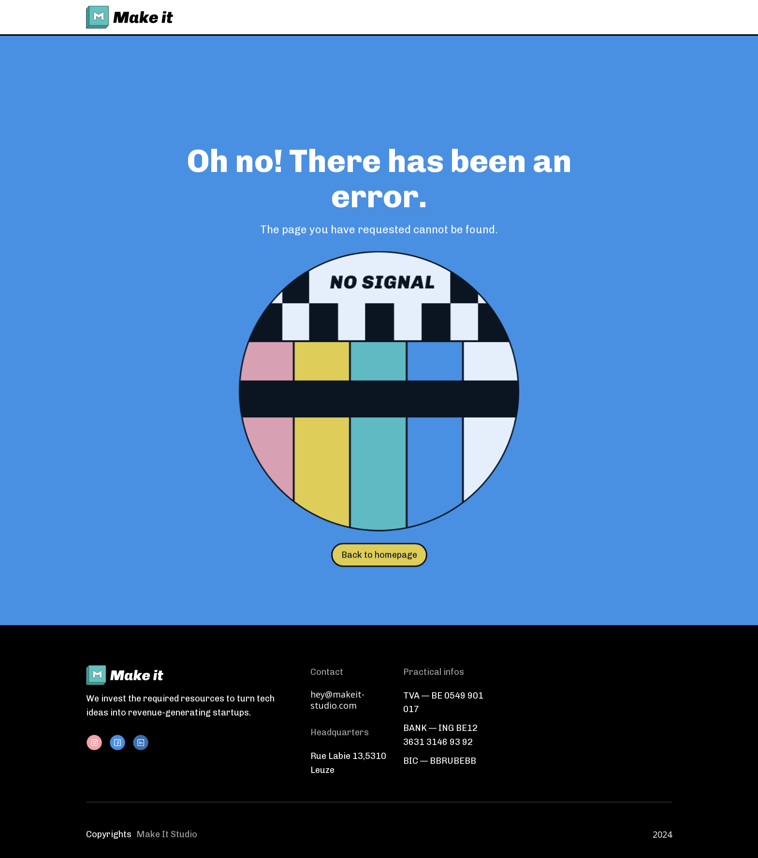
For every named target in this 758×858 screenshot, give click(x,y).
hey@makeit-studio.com (337, 700)
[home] (129, 17)
